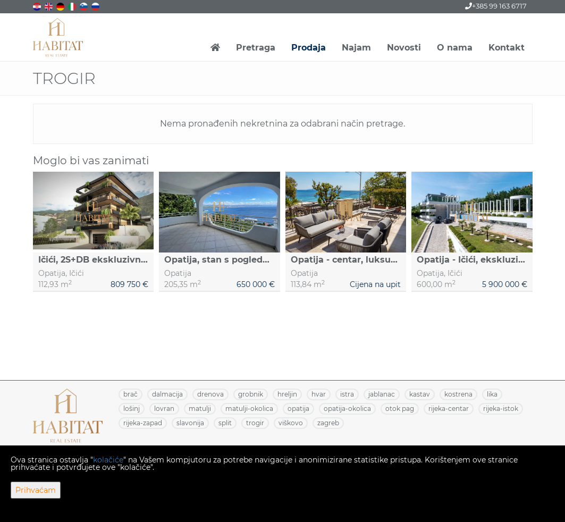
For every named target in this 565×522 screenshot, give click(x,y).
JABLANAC (381, 394)
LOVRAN (164, 408)
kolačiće (108, 460)
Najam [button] (356, 48)
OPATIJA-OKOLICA (347, 408)
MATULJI (200, 408)
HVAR (318, 394)
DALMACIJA (167, 394)
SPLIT (225, 423)
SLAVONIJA (190, 423)
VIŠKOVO (291, 423)
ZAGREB (328, 423)
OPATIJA (298, 408)
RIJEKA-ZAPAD (142, 423)
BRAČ (130, 394)
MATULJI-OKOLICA (249, 408)
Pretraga (255, 48)
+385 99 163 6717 (496, 6)
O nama (455, 48)
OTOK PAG (399, 408)
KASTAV (419, 394)
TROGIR (255, 423)
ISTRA (347, 394)
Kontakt (506, 48)
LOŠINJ (131, 408)
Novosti (404, 48)
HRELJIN (287, 394)
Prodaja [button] (308, 48)
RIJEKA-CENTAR (448, 408)
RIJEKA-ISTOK (500, 408)
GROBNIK (250, 394)
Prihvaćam (35, 490)
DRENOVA (210, 394)
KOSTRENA (458, 394)
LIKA (492, 394)
